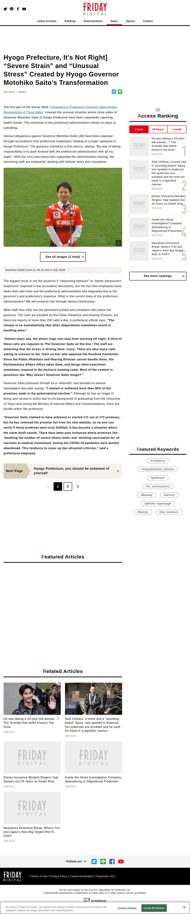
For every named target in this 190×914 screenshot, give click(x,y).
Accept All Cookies (154, 908)
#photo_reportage (157, 503)
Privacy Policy (59, 876)
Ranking (70, 21)
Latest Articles (47, 21)
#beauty (146, 494)
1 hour (139, 129)
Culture (148, 21)
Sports (130, 21)
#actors (169, 494)
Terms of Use (39, 876)
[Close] (184, 907)
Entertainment (93, 21)
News (114, 21)
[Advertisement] (63, 598)
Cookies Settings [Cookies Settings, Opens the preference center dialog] (127, 908)
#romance (158, 460)
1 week (176, 129)
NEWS (22, 92)
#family (142, 512)
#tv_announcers (158, 486)
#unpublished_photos (158, 469)
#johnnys (158, 477)
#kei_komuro (169, 512)
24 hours (158, 129)
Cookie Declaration (82, 876)
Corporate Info (105, 876)
